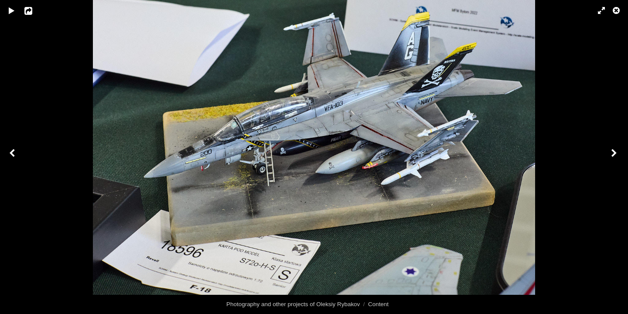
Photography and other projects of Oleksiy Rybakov (293, 304)
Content (378, 304)
